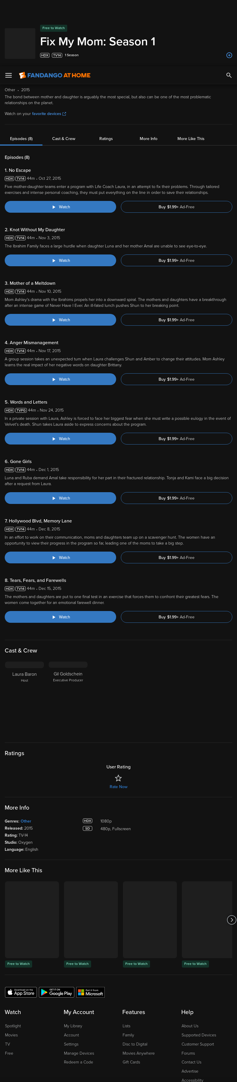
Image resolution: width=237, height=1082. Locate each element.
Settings (71, 984)
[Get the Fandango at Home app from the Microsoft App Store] (90, 932)
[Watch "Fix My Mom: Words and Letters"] (60, 379)
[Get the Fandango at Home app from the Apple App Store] (21, 932)
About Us (190, 966)
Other (26, 761)
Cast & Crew (63, 78)
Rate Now (118, 727)
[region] (118, 1049)
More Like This (191, 78)
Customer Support (198, 984)
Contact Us (191, 1002)
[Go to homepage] (55, 9)
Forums (188, 993)
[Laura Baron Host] (24, 639)
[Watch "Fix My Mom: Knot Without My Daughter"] (60, 201)
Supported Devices (199, 975)
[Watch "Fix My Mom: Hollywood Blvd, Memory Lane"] (60, 498)
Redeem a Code (78, 1002)
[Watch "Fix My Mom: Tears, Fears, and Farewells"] (60, 557)
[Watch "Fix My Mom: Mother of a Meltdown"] (60, 260)
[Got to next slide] (231, 860)
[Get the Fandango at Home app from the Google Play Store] (57, 932)
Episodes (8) (21, 78)
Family (128, 975)
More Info (148, 78)
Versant (48, 1024)
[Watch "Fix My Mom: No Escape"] (60, 147)
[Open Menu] (8, 9)
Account (71, 975)
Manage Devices (79, 993)
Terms (113, 1024)
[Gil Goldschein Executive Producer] (68, 639)
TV (7, 984)
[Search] (229, 9)
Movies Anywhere (139, 993)
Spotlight (13, 966)
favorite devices (49, 53)
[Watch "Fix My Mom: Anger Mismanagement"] (60, 319)
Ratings (106, 78)
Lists (126, 966)
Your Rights (177, 1030)
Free (9, 993)
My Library (73, 966)
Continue (104, 1072)
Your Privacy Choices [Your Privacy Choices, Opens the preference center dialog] (60, 1072)
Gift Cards (131, 1002)
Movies (11, 975)
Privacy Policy (197, 1024)
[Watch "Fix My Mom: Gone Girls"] (60, 438)
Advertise (190, 1011)
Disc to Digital (135, 984)
